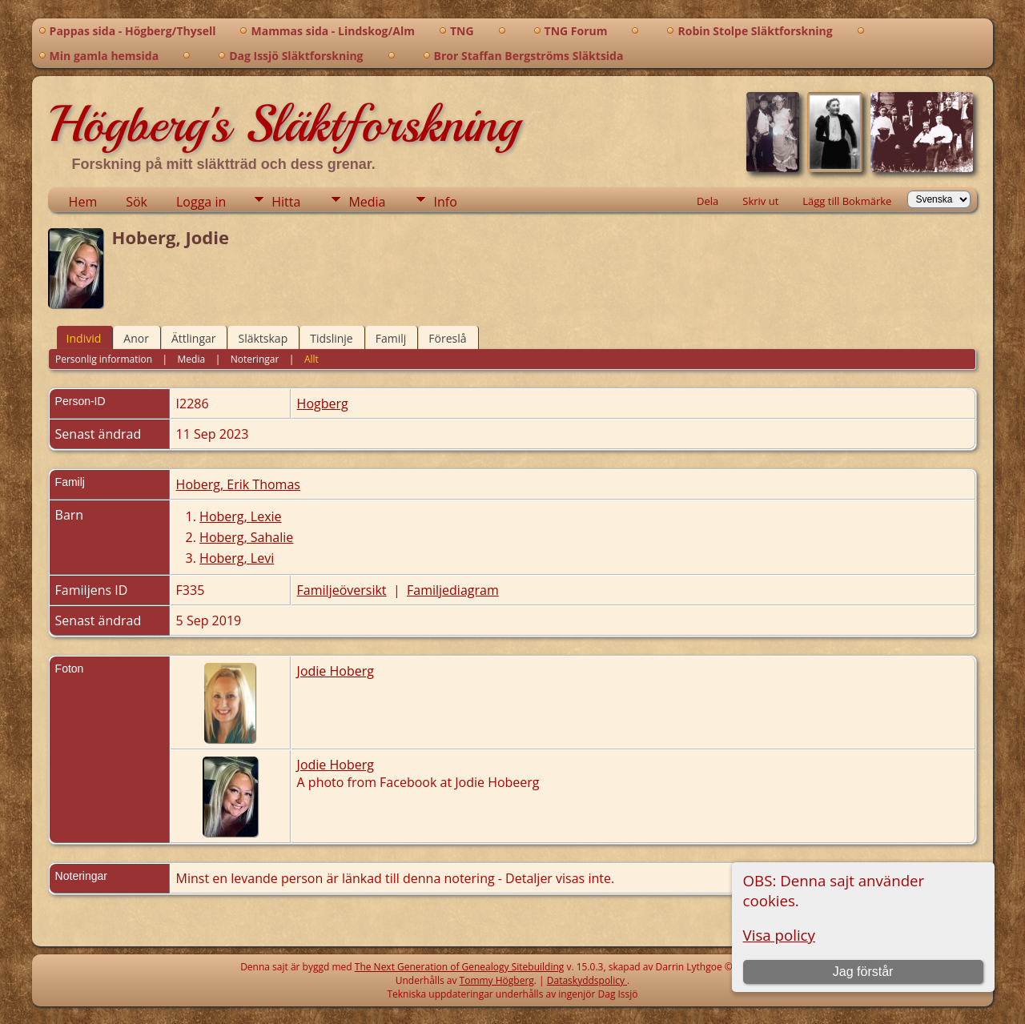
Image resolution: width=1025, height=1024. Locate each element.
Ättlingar (193, 338)
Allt (311, 359)
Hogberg (322, 403)
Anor (136, 338)
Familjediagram (453, 590)
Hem (83, 202)
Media (366, 202)
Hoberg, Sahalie (246, 537)
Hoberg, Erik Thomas (238, 484)
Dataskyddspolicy (587, 980)
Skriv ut (760, 201)
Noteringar (255, 359)
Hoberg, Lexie (240, 516)
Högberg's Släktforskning (284, 124)
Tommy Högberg (497, 980)
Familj (391, 338)
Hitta (285, 202)
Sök (136, 202)
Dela (707, 201)
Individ (84, 338)
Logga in (201, 202)
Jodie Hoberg (335, 671)
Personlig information (103, 359)
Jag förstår (863, 971)
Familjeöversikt (342, 590)
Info (444, 202)
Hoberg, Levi (236, 558)
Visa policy (779, 935)
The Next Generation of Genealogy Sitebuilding (460, 967)
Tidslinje (331, 338)
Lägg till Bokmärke (846, 201)
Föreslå (447, 338)
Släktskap (262, 338)
